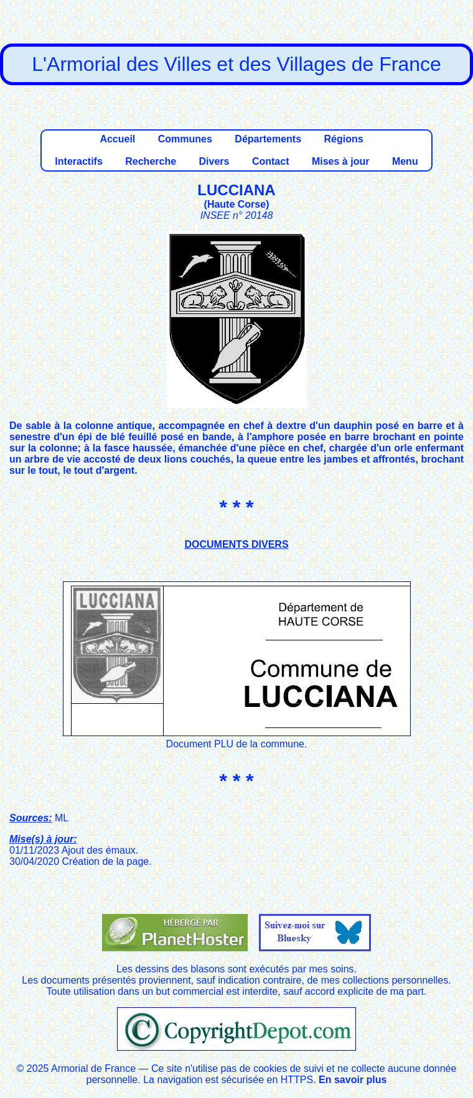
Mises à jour (340, 161)
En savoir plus (352, 1079)
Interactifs (78, 161)
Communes (185, 139)
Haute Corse (236, 204)
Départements (268, 139)
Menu (405, 161)
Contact (270, 161)
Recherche (150, 161)
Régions (343, 139)
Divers (214, 161)
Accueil (117, 139)
